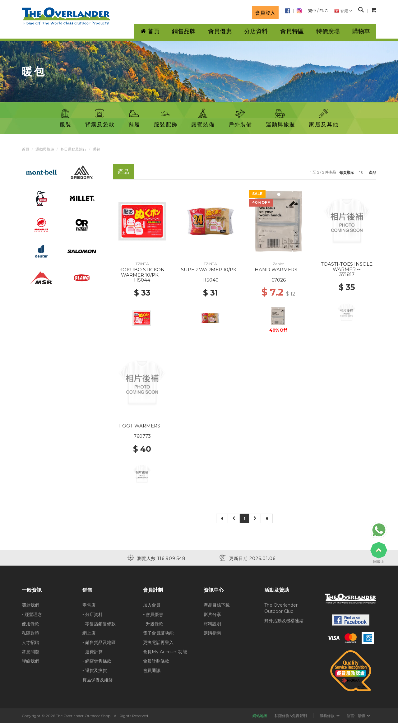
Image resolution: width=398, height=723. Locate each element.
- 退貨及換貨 (94, 670)
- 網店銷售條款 (96, 661)
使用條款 (30, 624)
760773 (142, 436)
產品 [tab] (123, 171)
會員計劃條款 (156, 661)
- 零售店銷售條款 (99, 624)
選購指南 (212, 633)
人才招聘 (30, 642)
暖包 (96, 149)
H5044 (142, 280)
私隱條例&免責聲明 (291, 715)
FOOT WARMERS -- (142, 426)
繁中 (312, 10)
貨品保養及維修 (97, 680)
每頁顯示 (346, 172)
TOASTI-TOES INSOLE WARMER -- (347, 266)
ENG (323, 10)
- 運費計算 (92, 652)
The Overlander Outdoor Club (281, 608)
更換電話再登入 (158, 642)
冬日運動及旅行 (73, 149)
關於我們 (30, 605)
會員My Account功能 (165, 652)
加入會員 (151, 605)
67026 (278, 280)
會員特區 (292, 31)
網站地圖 (259, 715)
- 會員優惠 (153, 614)
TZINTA (142, 263)
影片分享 (212, 614)
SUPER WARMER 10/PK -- (210, 272)
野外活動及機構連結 (283, 620)
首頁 (25, 149)
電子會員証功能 (158, 633)
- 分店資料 (92, 614)
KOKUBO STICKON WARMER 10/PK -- (142, 272)
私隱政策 (30, 633)
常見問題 (30, 652)
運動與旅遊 (44, 149)
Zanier (278, 263)
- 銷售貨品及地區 (99, 642)
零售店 (88, 605)
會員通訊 (151, 670)
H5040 (210, 280)
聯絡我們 (30, 661)
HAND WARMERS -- (278, 270)
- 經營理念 (32, 614)
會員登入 (265, 13)
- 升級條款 (153, 624)
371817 (346, 274)
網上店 (88, 633)
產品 (372, 172)
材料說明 (212, 624)
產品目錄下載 (217, 605)
